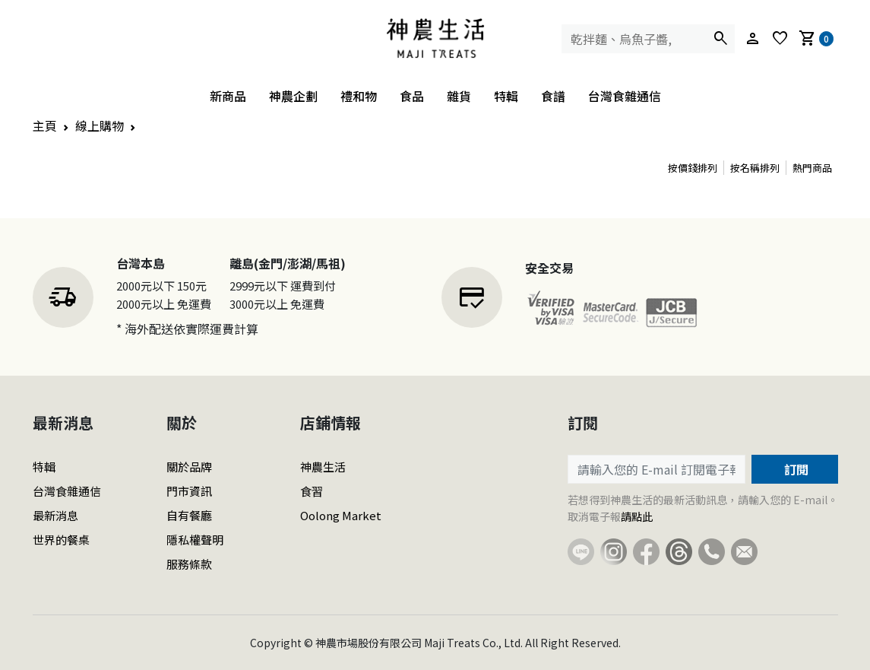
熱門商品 (812, 167)
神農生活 (323, 467)
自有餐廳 (189, 515)
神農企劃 (293, 96)
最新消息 (55, 515)
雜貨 (459, 96)
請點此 (637, 516)
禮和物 (358, 96)
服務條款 (189, 564)
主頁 (45, 125)
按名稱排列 (755, 167)
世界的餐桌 (61, 540)
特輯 (506, 96)
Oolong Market (340, 515)
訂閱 (794, 469)
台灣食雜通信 (624, 96)
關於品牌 (189, 467)
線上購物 (99, 125)
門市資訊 (189, 491)
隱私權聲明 (194, 540)
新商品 (228, 96)
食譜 (553, 96)
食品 (412, 96)
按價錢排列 (692, 167)
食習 (311, 491)
